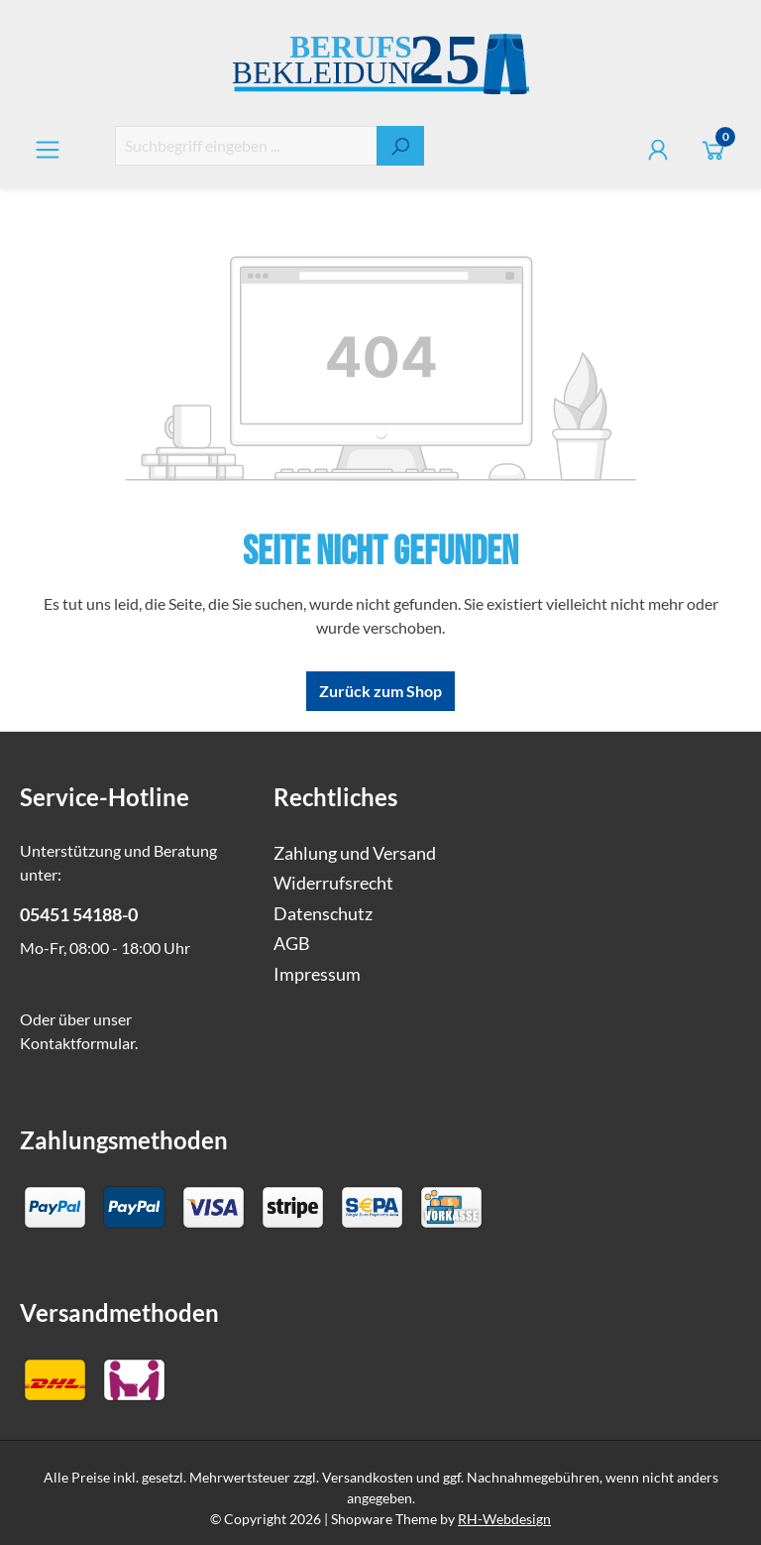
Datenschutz (323, 913)
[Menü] (47, 149)
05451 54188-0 (79, 914)
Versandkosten (367, 1477)
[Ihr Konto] (658, 149)
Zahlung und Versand (354, 853)
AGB (291, 943)
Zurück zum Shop (380, 690)
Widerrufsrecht (333, 883)
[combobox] (246, 146)
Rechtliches (335, 796)
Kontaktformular (77, 1042)
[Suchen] (400, 146)
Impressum (317, 974)
